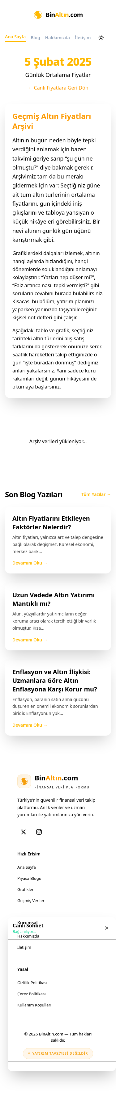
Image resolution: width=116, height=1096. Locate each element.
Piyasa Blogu (29, 878)
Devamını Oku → (30, 563)
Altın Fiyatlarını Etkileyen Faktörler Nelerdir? (51, 522)
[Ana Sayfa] (58, 15)
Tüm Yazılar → (96, 494)
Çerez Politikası (31, 994)
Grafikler (25, 889)
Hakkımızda (28, 936)
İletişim (24, 947)
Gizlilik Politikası (32, 982)
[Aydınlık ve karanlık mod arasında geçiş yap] (101, 37)
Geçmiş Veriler (31, 900)
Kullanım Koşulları (34, 1005)
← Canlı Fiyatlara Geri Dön (58, 87)
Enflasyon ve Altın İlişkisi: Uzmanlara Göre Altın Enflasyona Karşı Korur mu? (54, 680)
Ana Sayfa (26, 867)
